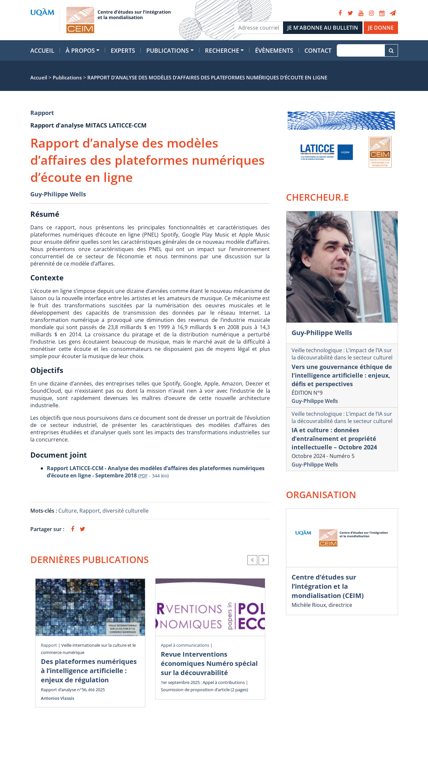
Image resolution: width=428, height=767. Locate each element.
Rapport (42, 113)
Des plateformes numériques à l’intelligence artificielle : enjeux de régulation (89, 670)
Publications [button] (167, 50)
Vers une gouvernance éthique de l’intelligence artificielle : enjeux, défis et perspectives (342, 375)
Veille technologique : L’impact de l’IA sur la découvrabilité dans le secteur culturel (342, 354)
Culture (67, 510)
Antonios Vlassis (57, 698)
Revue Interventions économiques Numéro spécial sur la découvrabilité (209, 663)
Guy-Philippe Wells (58, 194)
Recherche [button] (222, 50)
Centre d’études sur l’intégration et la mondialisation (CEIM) (328, 586)
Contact (317, 50)
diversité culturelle (125, 510)
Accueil (42, 50)
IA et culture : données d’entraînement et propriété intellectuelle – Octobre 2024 (334, 438)
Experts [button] (123, 50)
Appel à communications (185, 645)
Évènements (274, 50)
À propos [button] (80, 50)
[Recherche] (361, 50)
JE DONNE (381, 27)
